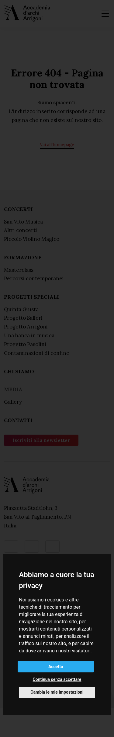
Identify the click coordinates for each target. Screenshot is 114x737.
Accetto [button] (55, 666)
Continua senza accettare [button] (57, 679)
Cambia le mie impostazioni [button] (56, 692)
